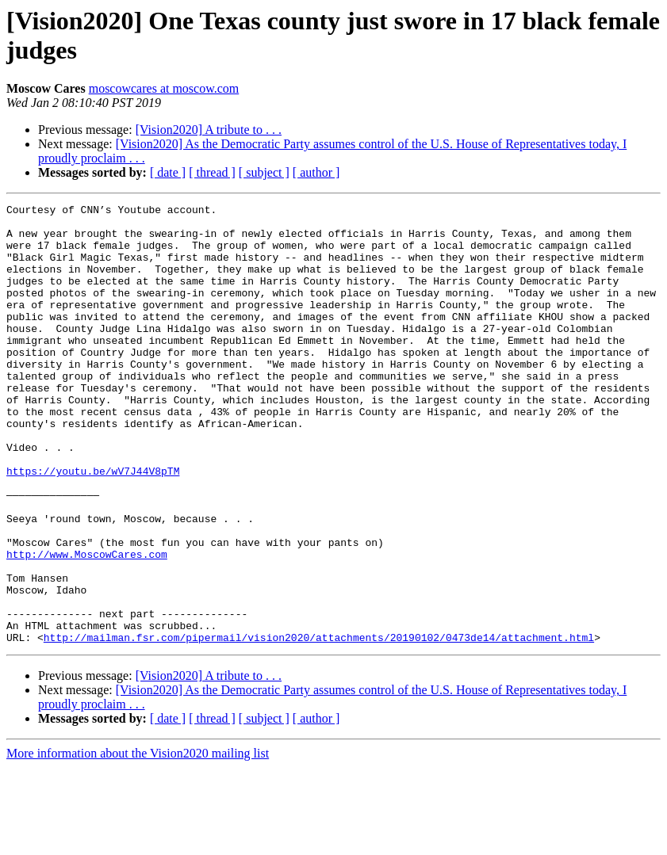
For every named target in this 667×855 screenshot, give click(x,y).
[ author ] (316, 172)
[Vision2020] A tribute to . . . (209, 129)
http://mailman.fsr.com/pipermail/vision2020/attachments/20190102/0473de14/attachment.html (319, 725)
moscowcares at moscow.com (164, 88)
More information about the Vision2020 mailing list (137, 841)
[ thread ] (212, 172)
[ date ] (168, 172)
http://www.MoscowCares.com (86, 625)
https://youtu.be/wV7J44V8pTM (92, 525)
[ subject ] (264, 172)
